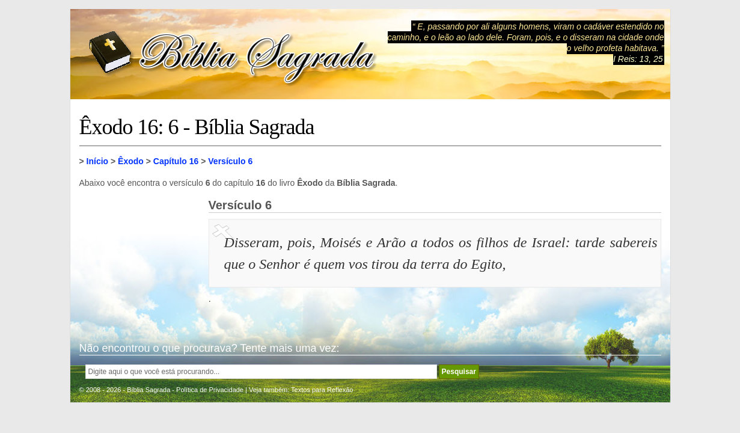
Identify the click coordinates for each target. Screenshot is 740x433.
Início (98, 161)
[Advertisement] (139, 258)
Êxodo (131, 161)
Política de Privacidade (209, 389)
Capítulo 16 (175, 161)
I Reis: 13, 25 (638, 59)
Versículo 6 (230, 161)
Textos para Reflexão (322, 389)
